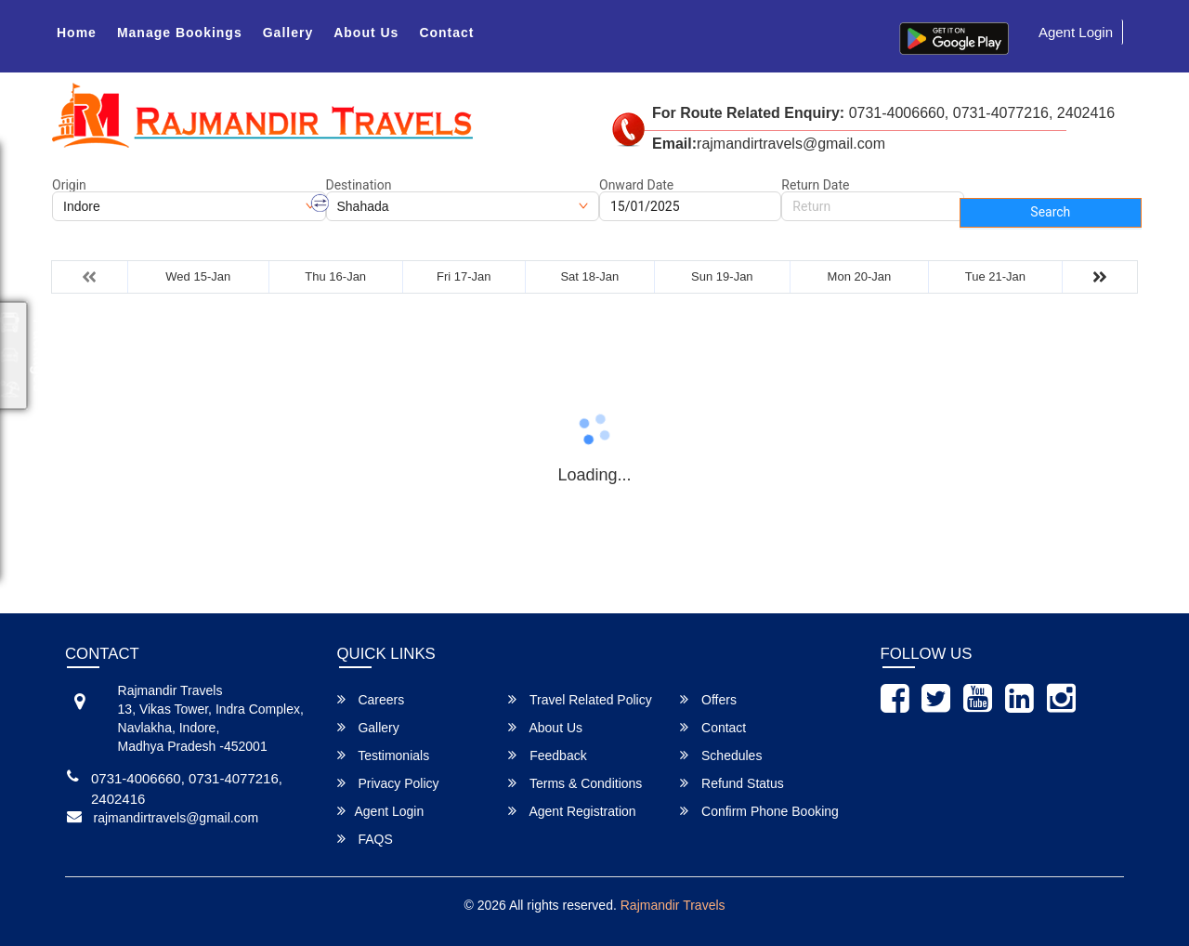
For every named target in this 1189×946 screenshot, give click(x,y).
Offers (708, 699)
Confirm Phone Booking (759, 811)
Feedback (547, 755)
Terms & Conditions (575, 783)
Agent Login (1076, 32)
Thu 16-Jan (335, 276)
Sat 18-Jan (589, 276)
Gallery (288, 32)
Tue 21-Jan (995, 276)
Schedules (721, 755)
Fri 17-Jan (464, 276)
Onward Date (636, 184)
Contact (446, 32)
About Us (366, 32)
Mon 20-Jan (860, 276)
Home (77, 32)
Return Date (815, 184)
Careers (371, 699)
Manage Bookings (179, 32)
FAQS (365, 839)
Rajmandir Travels (673, 905)
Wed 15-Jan (197, 276)
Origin (69, 184)
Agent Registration (571, 811)
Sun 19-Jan (722, 276)
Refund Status (732, 783)
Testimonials (383, 755)
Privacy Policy (388, 783)
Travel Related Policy (579, 699)
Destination (359, 184)
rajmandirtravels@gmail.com (176, 817)
